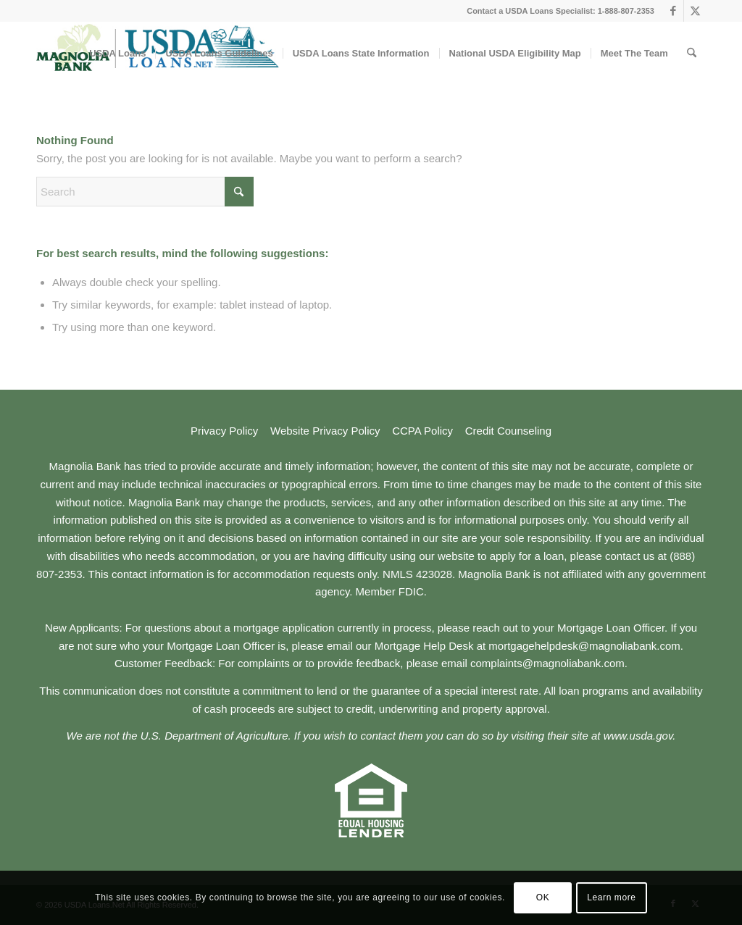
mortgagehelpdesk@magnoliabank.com (584, 646)
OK (543, 897)
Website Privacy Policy (325, 430)
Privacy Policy (224, 430)
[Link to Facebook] (672, 11)
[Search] (692, 53)
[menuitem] (117, 53)
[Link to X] (695, 11)
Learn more (611, 897)
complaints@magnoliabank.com (547, 663)
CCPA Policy (422, 430)
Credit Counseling (508, 430)
